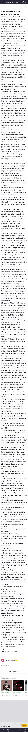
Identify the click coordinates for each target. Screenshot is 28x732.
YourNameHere (9, 660)
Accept (24, 725)
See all (25, 666)
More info (3, 726)
